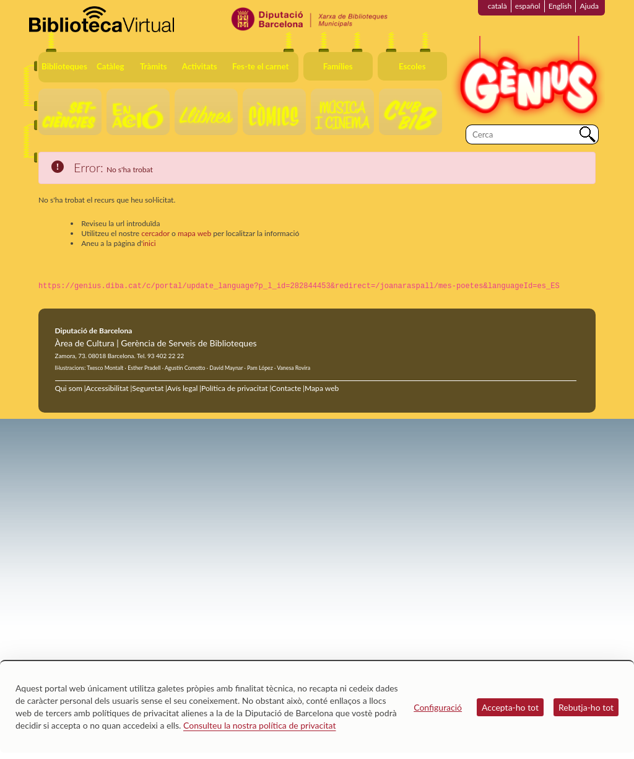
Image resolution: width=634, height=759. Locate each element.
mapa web (194, 233)
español (528, 6)
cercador (155, 233)
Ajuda (589, 6)
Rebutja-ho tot (586, 707)
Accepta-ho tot (510, 707)
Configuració (438, 707)
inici (148, 243)
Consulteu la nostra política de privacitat (259, 725)
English (560, 6)
